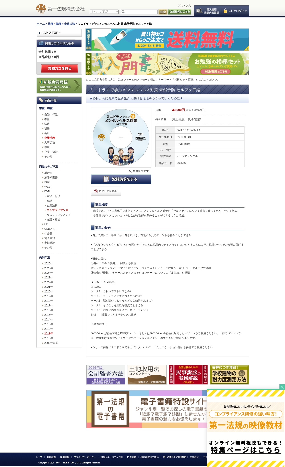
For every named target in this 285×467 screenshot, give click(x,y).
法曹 (47, 123)
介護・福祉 (51, 151)
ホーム (41, 23)
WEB (47, 186)
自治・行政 (51, 114)
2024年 (48, 272)
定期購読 (49, 242)
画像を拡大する (142, 171)
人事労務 (49, 142)
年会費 (48, 233)
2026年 (48, 263)
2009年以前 (51, 342)
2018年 (48, 300)
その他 (48, 156)
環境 (47, 147)
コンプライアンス (57, 210)
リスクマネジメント (59, 214)
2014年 (48, 319)
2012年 (48, 328)
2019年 (48, 296)
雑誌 (47, 182)
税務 (47, 128)
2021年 (48, 286)
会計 (47, 133)
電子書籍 (49, 238)
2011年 (48, 333)
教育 (47, 119)
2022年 (48, 282)
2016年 (48, 310)
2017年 (48, 305)
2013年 (48, 324)
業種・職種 (54, 23)
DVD (47, 191)
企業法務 (69, 23)
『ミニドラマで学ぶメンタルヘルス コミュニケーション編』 (145, 347)
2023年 (48, 277)
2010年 (48, 338)
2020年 (48, 291)
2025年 (48, 268)
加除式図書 (51, 177)
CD (46, 224)
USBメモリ (51, 228)
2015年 (48, 314)
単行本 (48, 172)
